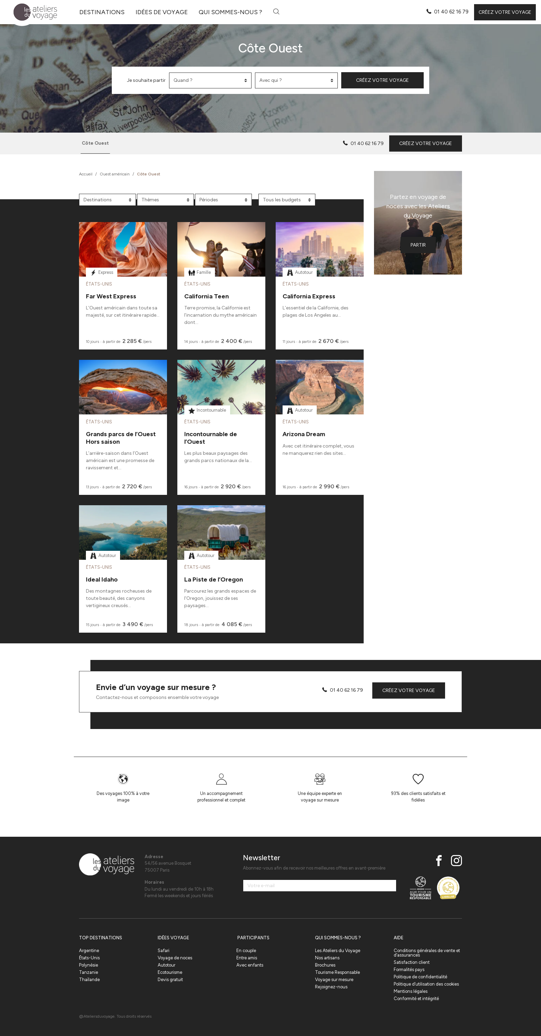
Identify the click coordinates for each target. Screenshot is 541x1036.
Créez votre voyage (505, 12)
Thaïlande (89, 979)
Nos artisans (327, 957)
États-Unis (89, 957)
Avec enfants (249, 965)
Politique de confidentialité (420, 976)
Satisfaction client (412, 962)
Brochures (325, 965)
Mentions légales (410, 991)
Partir (418, 245)
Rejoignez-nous (331, 986)
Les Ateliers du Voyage (337, 950)
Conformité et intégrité (416, 998)
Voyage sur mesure (334, 979)
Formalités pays (409, 969)
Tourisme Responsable (337, 972)
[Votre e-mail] (319, 886)
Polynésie (88, 965)
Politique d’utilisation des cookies (426, 984)
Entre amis (246, 957)
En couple (246, 950)
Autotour (166, 965)
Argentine (89, 950)
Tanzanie (88, 972)
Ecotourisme (170, 972)
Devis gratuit (170, 979)
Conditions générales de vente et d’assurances (427, 953)
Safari (163, 950)
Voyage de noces (175, 957)
